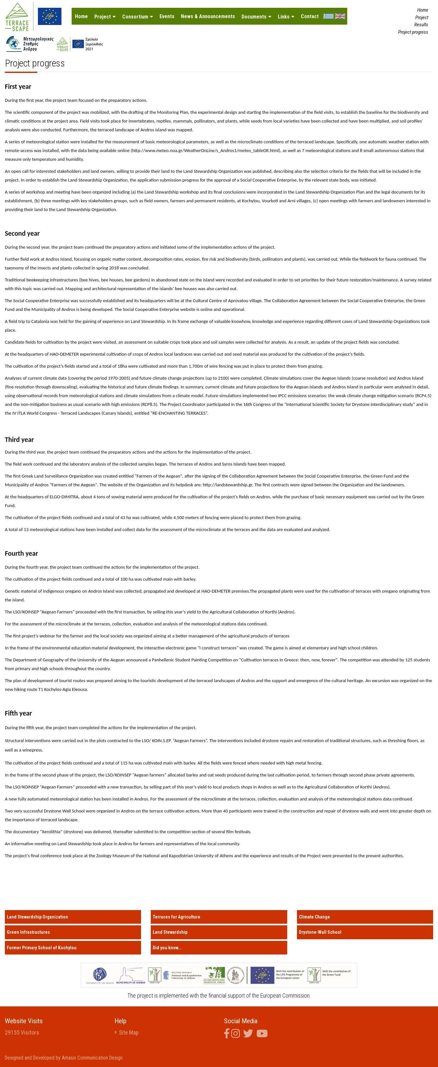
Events (167, 16)
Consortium (135, 17)
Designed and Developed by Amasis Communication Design (65, 1058)
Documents (254, 17)
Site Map (129, 1032)
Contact (310, 16)
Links (284, 17)
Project (102, 17)
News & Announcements (208, 16)
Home (81, 16)
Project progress (413, 32)
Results (421, 25)
